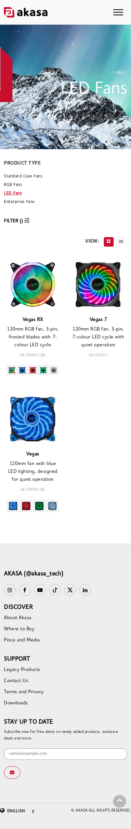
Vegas (32, 454)
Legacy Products (22, 669)
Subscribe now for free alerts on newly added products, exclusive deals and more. (61, 735)
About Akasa (17, 618)
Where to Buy (19, 629)
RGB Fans (13, 185)
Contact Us (16, 680)
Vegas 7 (98, 319)
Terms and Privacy (24, 692)
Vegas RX (33, 319)
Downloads (16, 703)
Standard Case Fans (23, 176)
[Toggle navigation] (118, 12)
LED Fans (13, 193)
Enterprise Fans (19, 202)
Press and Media (22, 640)
